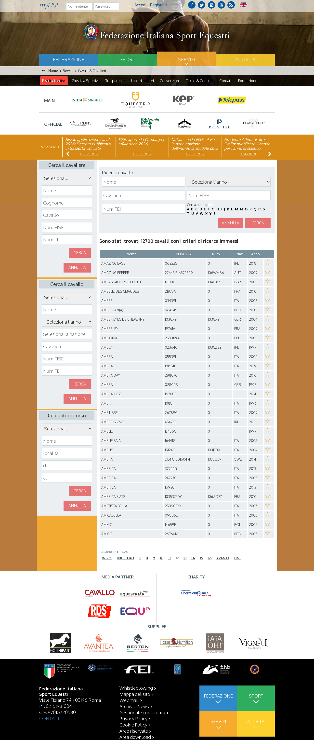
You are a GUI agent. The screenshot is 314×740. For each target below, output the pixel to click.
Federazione (68, 59)
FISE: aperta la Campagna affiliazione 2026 (141, 142)
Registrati (158, 4)
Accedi (140, 4)
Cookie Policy (133, 724)
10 (161, 558)
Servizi (186, 59)
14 (193, 558)
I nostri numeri (142, 80)
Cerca (80, 252)
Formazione (247, 80)
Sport (127, 59)
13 (184, 558)
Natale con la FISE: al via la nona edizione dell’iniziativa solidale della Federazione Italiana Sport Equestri (194, 148)
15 (201, 558)
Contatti (225, 80)
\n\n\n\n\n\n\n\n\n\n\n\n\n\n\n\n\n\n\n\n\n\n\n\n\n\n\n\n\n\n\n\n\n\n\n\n (67, 322)
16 (209, 558)
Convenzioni (170, 80)
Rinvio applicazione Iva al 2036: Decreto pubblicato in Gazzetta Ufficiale (87, 144)
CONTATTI (50, 718)
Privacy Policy (133, 718)
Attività (245, 59)
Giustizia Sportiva (86, 80)
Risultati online (54, 80)
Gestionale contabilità (142, 712)
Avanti (222, 558)
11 (169, 558)
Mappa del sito (134, 694)
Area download (135, 737)
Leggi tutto (89, 154)
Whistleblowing (136, 688)
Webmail (129, 700)
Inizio (107, 558)
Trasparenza (115, 80)
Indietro (125, 558)
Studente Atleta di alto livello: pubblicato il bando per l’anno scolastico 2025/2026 (247, 146)
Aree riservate (133, 731)
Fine (237, 558)
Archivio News (134, 706)
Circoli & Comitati (199, 80)
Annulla (77, 267)
